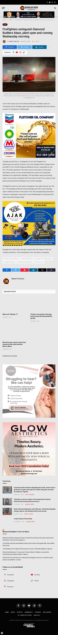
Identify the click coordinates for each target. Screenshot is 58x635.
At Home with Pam (24, 615)
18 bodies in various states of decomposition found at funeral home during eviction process (32, 500)
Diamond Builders (27, 258)
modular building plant (24, 262)
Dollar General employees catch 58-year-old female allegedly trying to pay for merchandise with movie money (34, 510)
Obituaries (47, 612)
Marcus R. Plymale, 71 (10, 314)
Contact (37, 615)
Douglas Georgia (9, 262)
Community (29, 612)
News (5, 24)
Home (7, 612)
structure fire (38, 262)
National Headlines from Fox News (16, 532)
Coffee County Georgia (11, 258)
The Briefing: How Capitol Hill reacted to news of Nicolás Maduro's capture (27, 549)
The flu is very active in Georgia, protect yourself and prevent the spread (41, 316)
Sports (20, 612)
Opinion (38, 612)
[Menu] (3, 8)
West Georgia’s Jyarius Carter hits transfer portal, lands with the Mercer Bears (14, 344)
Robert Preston (14, 41)
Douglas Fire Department (43, 258)
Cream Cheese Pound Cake (23, 519)
